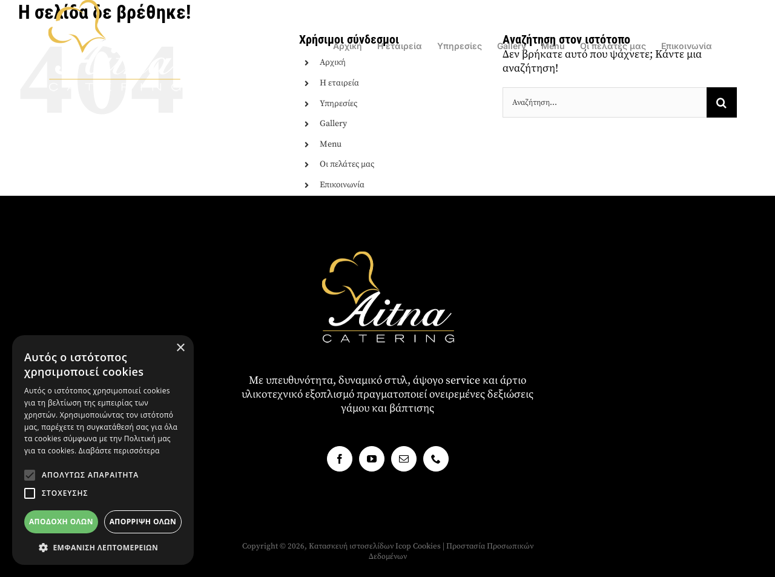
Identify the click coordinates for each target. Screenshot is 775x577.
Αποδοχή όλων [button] (61, 521)
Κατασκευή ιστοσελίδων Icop (360, 546)
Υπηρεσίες (338, 103)
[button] (30, 475)
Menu (330, 144)
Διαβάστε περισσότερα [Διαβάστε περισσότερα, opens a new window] (119, 450)
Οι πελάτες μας (347, 164)
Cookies (427, 546)
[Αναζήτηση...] (605, 102)
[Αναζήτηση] (722, 102)
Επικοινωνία (342, 184)
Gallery (333, 123)
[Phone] (436, 459)
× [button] (180, 348)
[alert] (103, 450)
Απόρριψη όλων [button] (143, 521)
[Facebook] (339, 459)
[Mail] (404, 459)
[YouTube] (371, 459)
